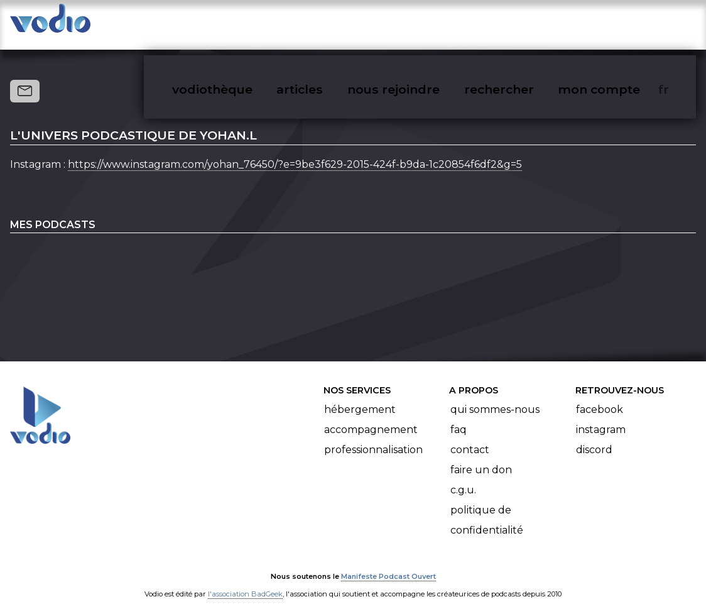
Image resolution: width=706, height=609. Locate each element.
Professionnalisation (373, 437)
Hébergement (360, 397)
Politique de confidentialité (486, 507)
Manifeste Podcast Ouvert (388, 563)
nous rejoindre (419, 22)
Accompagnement (371, 417)
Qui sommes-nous (495, 397)
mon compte (619, 22)
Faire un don (481, 457)
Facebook (599, 397)
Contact (469, 437)
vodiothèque (242, 22)
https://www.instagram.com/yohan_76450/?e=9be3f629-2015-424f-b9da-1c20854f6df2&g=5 (295, 152)
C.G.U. (463, 477)
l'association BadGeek (245, 581)
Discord (594, 437)
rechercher (522, 22)
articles (328, 22)
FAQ (458, 417)
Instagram (601, 417)
